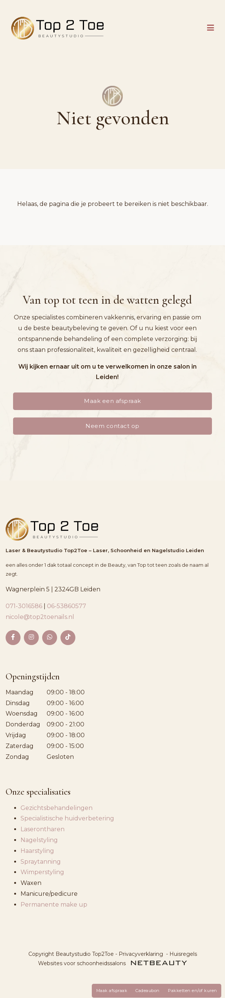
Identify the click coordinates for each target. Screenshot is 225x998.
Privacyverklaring (141, 954)
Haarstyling (37, 850)
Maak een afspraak (112, 400)
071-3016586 (25, 606)
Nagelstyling (39, 840)
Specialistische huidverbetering (67, 818)
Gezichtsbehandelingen (57, 807)
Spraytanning (41, 861)
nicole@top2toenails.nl (40, 616)
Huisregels (183, 954)
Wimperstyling (42, 872)
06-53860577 (66, 606)
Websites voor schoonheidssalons (112, 963)
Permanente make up (54, 904)
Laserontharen (43, 829)
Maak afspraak (112, 990)
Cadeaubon (147, 990)
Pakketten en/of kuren (192, 990)
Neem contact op (112, 425)
